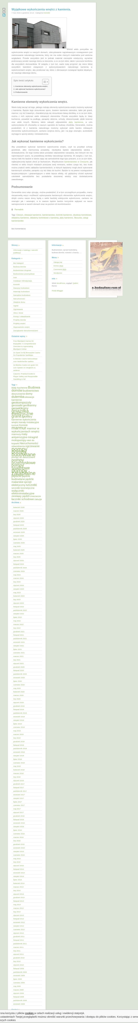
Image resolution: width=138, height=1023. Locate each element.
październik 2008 (20, 1000)
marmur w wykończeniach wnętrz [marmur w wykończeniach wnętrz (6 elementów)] (25, 430)
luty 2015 (16, 862)
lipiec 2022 (17, 617)
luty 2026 (16, 514)
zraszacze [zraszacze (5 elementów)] (35, 496)
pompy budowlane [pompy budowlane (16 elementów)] (24, 453)
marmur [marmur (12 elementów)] (19, 427)
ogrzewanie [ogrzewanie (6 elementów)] (32, 446)
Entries (58, 266)
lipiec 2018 (17, 759)
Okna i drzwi (18, 313)
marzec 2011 (18, 947)
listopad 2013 (18, 901)
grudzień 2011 (19, 936)
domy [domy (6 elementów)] (29, 393)
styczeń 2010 (18, 965)
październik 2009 (20, 972)
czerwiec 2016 (19, 834)
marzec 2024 (18, 578)
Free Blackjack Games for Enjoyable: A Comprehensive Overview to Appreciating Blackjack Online (24, 345)
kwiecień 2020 (19, 692)
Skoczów (78, 218)
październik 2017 (20, 791)
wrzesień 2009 (19, 975)
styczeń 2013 (18, 915)
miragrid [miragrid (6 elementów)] (33, 437)
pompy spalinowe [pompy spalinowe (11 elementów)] (21, 466)
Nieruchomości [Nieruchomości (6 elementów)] (29, 443)
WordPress (60, 283)
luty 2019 (16, 738)
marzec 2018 (18, 773)
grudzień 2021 (19, 632)
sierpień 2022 (18, 614)
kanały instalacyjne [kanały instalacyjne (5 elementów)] (29, 422)
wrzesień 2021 (19, 642)
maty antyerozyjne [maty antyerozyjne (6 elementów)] (19, 436)
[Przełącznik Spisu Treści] (44, 82)
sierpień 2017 (18, 798)
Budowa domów (19, 267)
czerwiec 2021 (19, 653)
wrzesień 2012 (19, 922)
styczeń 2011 (18, 954)
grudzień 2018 (19, 741)
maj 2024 (17, 575)
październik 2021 (20, 639)
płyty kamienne (76, 122)
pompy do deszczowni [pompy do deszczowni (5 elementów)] (23, 457)
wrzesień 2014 (19, 873)
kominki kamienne (64, 215)
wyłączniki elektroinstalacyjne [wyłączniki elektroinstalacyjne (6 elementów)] (23, 492)
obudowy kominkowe (82, 215)
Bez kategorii (18, 263)
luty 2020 (16, 699)
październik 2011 (20, 944)
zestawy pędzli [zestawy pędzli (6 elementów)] (21, 496)
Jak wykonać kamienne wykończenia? (30, 89)
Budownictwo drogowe (22, 270)
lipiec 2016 (17, 830)
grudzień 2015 (19, 844)
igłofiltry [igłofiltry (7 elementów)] (27, 416)
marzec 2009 (18, 990)
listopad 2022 (18, 607)
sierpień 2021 (18, 646)
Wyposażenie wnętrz (21, 327)
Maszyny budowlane (21, 288)
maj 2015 (17, 859)
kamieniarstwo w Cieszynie (76, 162)
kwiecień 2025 (19, 550)
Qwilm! (75, 283)
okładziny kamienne (20, 218)
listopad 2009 (18, 968)
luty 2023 (16, 599)
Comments (60, 269)
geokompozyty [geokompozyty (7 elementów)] (21, 402)
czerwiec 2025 (19, 543)
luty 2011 (16, 951)
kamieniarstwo (48, 215)
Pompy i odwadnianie (21, 316)
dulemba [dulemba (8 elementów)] (18, 397)
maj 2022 (17, 621)
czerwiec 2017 (19, 805)
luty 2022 (16, 628)
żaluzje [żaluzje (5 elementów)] (38, 499)
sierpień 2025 (18, 536)
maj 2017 (17, 809)
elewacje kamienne (32, 215)
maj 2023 (17, 592)
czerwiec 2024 (19, 571)
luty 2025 (16, 557)
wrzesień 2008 (19, 1004)
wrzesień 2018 (19, 752)
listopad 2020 (18, 670)
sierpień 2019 (18, 720)
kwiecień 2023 (19, 596)
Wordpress (58, 273)
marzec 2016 (18, 837)
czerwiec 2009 (19, 983)
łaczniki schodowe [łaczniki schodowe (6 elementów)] (23, 499)
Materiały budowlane (21, 292)
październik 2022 (20, 610)
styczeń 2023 (18, 603)
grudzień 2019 (19, 706)
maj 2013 (17, 905)
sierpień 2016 (18, 826)
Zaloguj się (58, 262)
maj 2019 (17, 731)
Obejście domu (19, 302)
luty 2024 (16, 582)
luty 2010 (16, 961)
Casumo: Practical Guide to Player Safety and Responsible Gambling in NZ (25, 376)
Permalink (19, 209)
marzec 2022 (18, 624)
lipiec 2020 (17, 681)
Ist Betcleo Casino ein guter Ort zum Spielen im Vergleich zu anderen (25, 367)
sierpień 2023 (18, 589)
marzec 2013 (18, 908)
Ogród (15, 306)
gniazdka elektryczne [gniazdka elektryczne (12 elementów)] (22, 412)
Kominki (46, 13)
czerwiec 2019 (19, 727)
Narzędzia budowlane (21, 295)
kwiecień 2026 (19, 507)
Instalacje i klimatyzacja (22, 281)
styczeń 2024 (18, 585)
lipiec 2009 (17, 979)
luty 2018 (16, 777)
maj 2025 (17, 546)
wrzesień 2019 (19, 717)
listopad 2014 (18, 869)
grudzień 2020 (19, 667)
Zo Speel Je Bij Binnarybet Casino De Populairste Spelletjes (26, 354)
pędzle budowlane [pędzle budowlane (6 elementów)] (21, 477)
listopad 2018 (18, 745)
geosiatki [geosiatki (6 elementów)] (17, 405)
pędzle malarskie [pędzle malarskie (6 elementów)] (23, 480)
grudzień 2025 (19, 521)
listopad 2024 (18, 564)
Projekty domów (19, 320)
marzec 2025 (18, 553)
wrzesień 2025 (19, 532)
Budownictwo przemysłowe (24, 274)
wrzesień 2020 (19, 678)
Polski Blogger (57, 291)
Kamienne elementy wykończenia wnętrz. (31, 86)
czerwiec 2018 (19, 763)
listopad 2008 (18, 997)
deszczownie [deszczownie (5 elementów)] (18, 393)
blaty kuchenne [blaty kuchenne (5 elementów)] (19, 387)
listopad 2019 (18, 709)
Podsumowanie (21, 92)
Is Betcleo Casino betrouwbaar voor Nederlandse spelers (25, 360)
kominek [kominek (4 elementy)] (15, 425)
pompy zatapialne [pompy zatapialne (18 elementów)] (24, 471)
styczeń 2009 (18, 993)
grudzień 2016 (19, 816)
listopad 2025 (18, 525)
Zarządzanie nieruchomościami (25, 331)
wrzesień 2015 (19, 848)
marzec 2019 (18, 734)
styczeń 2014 (18, 894)
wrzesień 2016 (19, 823)
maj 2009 (17, 986)
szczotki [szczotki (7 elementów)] (31, 485)
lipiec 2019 (17, 724)
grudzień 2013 (19, 897)
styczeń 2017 (18, 812)
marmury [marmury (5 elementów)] (16, 434)
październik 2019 (20, 713)
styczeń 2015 (18, 866)
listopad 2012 (18, 919)
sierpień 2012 (18, 926)
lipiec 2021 (17, 649)
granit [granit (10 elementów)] (16, 416)
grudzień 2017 (19, 784)
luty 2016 (16, 841)
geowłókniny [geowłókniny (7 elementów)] (20, 408)
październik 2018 (20, 748)
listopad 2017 (18, 787)
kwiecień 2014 (19, 883)
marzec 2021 (18, 656)
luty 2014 (16, 890)
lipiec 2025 (17, 539)
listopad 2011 (18, 940)
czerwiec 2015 (19, 855)
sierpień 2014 (18, 876)
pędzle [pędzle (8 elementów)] (16, 476)
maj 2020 (17, 688)
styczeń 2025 (18, 560)
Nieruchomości (19, 299)
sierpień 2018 (18, 756)
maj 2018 (17, 766)
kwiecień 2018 (19, 770)
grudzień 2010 (19, 958)
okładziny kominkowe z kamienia (44, 218)
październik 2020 (20, 674)
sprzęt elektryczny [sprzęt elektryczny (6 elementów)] (21, 483)
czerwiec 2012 (19, 929)
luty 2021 (16, 660)
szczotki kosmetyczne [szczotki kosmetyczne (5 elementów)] (23, 488)
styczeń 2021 (18, 663)
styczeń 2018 (18, 780)
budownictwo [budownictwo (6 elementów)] (31, 390)
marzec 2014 (18, 887)
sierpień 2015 (18, 851)
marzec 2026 (18, 511)
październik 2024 (20, 568)
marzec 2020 (18, 695)
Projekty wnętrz (19, 323)
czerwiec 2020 (19, 685)
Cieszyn (19, 215)
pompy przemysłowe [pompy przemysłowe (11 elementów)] (23, 461)
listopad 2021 (18, 635)
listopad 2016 (18, 820)
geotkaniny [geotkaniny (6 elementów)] (29, 405)
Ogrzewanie (18, 309)
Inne (15, 277)
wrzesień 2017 (19, 795)
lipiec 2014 (17, 880)
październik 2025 (20, 529)
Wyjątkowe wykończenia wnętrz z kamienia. (41, 9)
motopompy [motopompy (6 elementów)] (19, 440)
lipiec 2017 (17, 802)
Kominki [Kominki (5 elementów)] (23, 425)
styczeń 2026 (18, 518)
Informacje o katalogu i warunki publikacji (25, 251)
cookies (29, 1013)
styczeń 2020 (18, 702)
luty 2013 (16, 912)
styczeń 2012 (18, 933)
